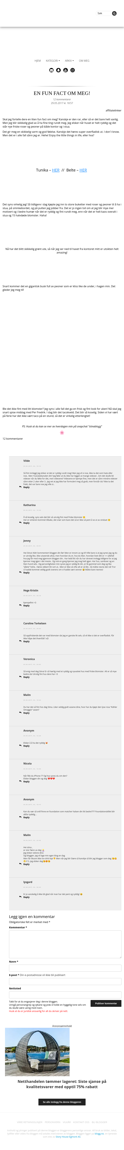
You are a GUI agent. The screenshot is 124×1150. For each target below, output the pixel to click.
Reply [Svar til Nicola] (26, 781)
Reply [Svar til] (26, 745)
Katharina (29, 505)
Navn (13, 961)
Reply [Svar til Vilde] (26, 487)
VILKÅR (67, 1122)
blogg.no (99, 1133)
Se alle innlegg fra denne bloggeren (62, 1101)
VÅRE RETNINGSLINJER (27, 1122)
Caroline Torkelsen (35, 623)
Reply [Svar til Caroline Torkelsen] (26, 641)
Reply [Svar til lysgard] (26, 896)
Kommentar (18, 927)
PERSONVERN (52, 1122)
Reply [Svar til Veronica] (26, 676)
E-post (37, 974)
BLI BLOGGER (101, 1122)
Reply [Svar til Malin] (26, 712)
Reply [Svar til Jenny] (26, 572)
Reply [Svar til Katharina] (26, 522)
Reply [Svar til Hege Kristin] (26, 605)
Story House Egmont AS (68, 1136)
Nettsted (15, 988)
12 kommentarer (62, 99)
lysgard (28, 881)
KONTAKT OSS (82, 1122)
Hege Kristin (31, 590)
